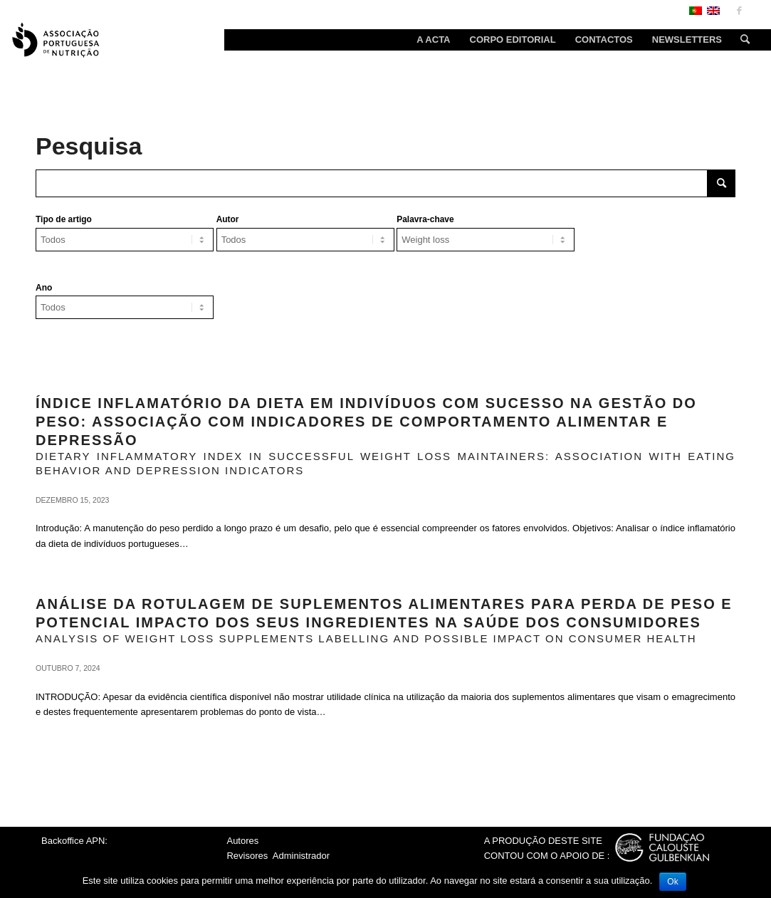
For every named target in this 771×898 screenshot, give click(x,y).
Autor (227, 219)
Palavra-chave (425, 219)
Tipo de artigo (64, 219)
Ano (44, 288)
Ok (672, 882)
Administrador (301, 855)
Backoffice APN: (74, 840)
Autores (242, 840)
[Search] (740, 40)
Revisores (247, 855)
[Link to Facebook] (739, 10)
